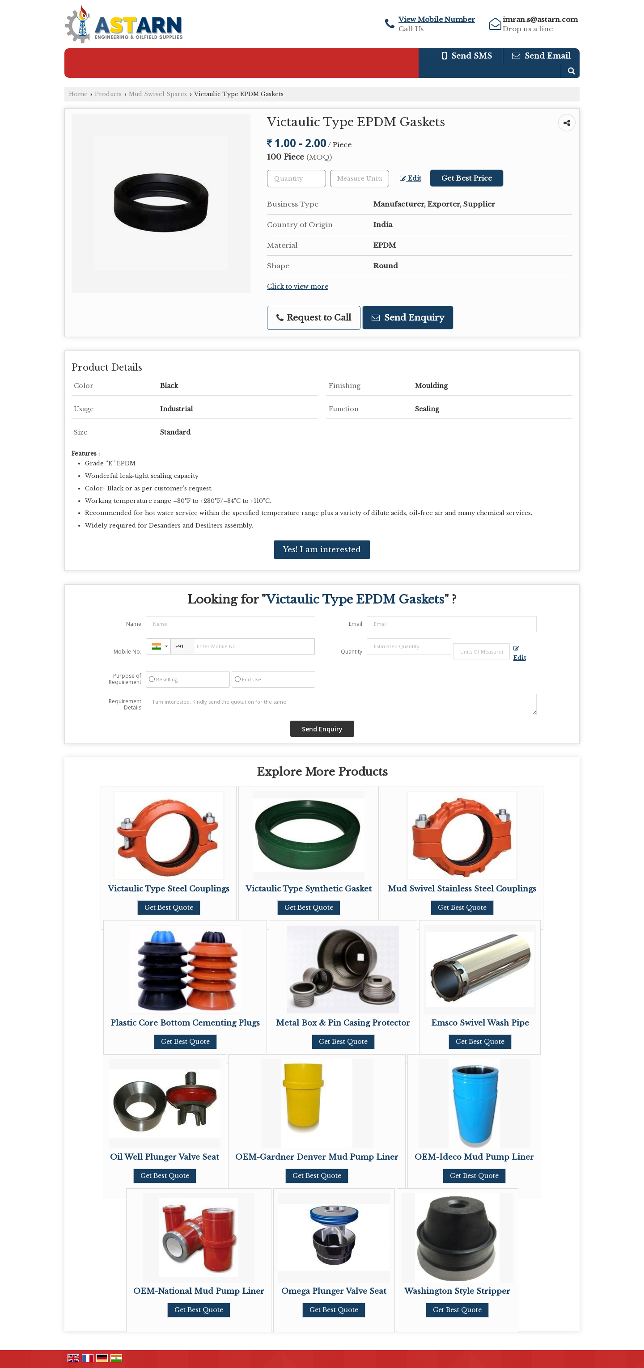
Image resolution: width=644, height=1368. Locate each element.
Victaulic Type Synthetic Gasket (309, 889)
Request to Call (313, 317)
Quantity (351, 651)
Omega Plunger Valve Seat (333, 1291)
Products (108, 94)
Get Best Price (466, 178)
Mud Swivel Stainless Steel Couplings (462, 889)
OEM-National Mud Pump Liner (198, 1291)
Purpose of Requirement (125, 679)
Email (355, 624)
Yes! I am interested (322, 549)
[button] (436, 19)
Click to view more (297, 287)
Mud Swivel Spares (158, 94)
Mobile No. (127, 651)
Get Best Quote (168, 908)
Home (78, 94)
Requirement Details (125, 704)
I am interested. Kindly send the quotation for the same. (341, 704)
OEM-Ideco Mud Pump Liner (474, 1157)
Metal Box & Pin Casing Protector (343, 1023)
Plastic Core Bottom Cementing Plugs (185, 1023)
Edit (410, 178)
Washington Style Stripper (457, 1291)
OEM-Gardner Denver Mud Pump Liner (316, 1157)
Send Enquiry (408, 317)
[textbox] (359, 178)
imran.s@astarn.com (540, 19)
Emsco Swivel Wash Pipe (480, 1023)
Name (133, 624)
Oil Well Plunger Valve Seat (164, 1157)
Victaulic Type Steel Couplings (168, 889)
